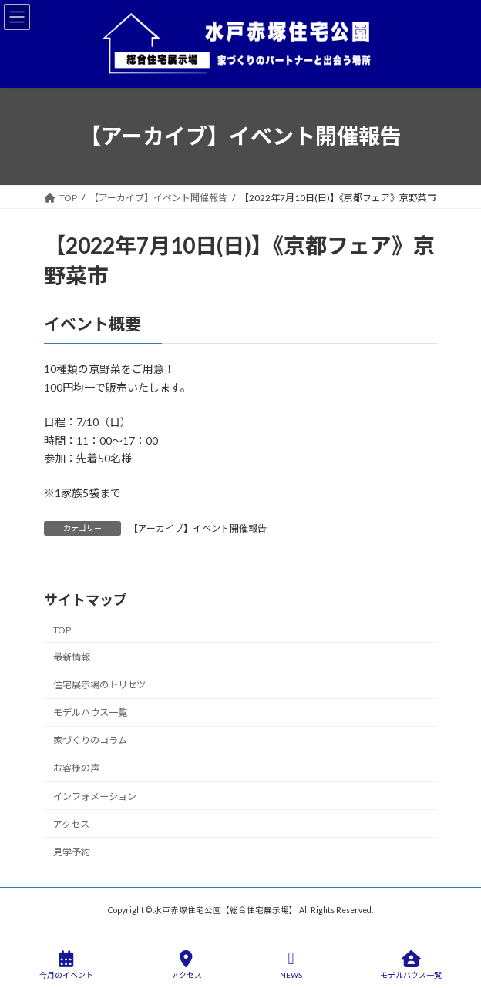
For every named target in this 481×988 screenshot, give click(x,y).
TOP (62, 630)
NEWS (291, 965)
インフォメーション (94, 795)
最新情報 (71, 657)
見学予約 (71, 852)
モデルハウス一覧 (90, 712)
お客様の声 (76, 768)
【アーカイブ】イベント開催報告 (198, 528)
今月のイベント (66, 965)
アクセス (71, 823)
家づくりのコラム (90, 740)
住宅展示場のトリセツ (99, 685)
